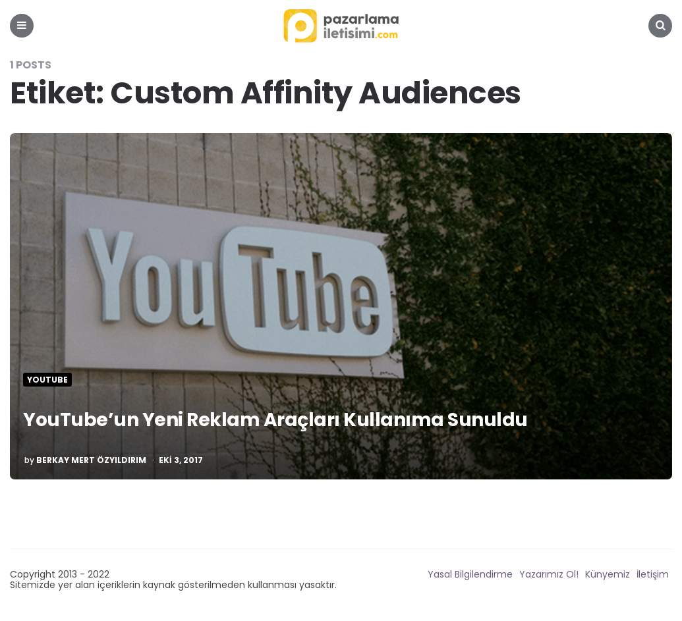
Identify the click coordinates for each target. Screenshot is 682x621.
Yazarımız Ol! (549, 574)
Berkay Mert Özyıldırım (91, 460)
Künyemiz (607, 574)
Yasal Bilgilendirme (470, 574)
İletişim (653, 574)
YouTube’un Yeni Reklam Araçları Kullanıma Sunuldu (279, 420)
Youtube (47, 380)
